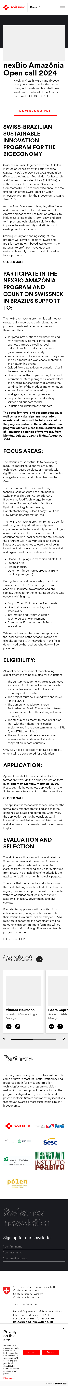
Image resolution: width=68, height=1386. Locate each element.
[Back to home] (14, 8)
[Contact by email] (9, 1026)
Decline (50, 1352)
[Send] (63, 1259)
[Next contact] (39, 959)
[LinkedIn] (17, 1026)
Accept (31, 1352)
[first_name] (34, 1247)
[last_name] (34, 1253)
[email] (34, 1259)
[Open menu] (62, 7)
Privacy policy (9, 1378)
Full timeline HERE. (15, 939)
